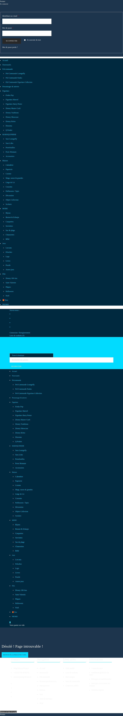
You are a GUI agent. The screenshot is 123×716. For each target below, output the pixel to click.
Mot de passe (7, 28)
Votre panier (70, 668)
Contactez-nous (97, 668)
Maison (42, 690)
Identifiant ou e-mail (10, 16)
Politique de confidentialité (101, 679)
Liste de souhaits (72, 673)
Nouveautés (44, 673)
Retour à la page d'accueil (15, 655)
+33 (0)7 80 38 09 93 (21, 673)
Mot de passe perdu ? (10, 47)
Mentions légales (98, 690)
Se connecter (11, 41)
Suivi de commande (73, 681)
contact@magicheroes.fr (22, 677)
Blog (41, 703)
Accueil (42, 668)
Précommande (45, 677)
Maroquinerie (44, 686)
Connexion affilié (72, 686)
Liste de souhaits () (17, 335)
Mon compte (70, 677)
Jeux (41, 694)
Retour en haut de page (8, 712)
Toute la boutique (46, 699)
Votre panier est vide (17, 625)
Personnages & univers (48, 681)
